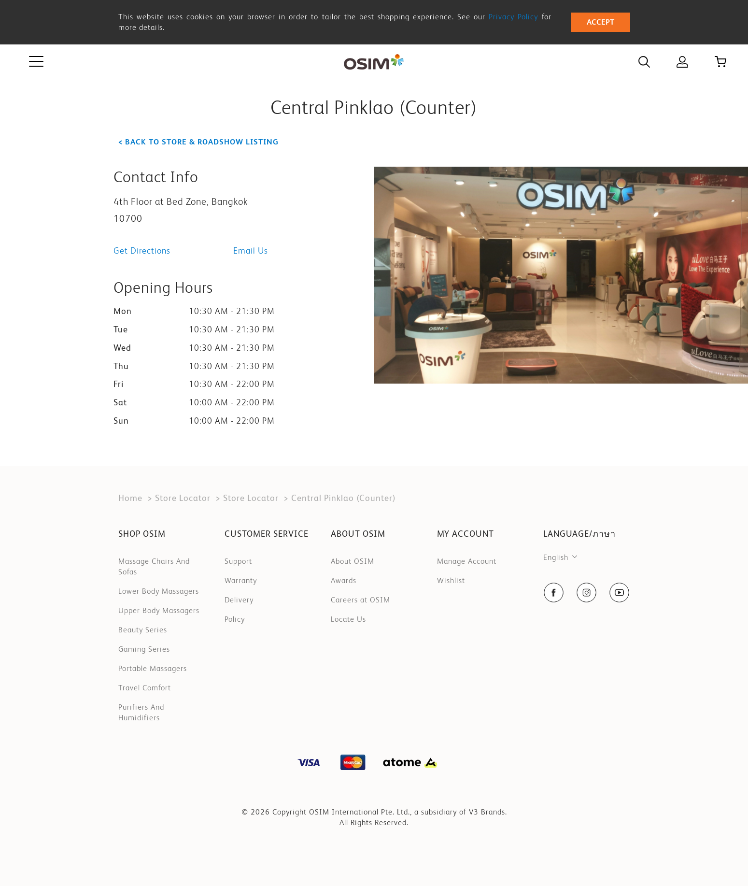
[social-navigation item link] (553, 592)
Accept (600, 22)
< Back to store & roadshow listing (198, 141)
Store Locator (183, 498)
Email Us (250, 250)
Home (130, 498)
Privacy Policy (513, 16)
